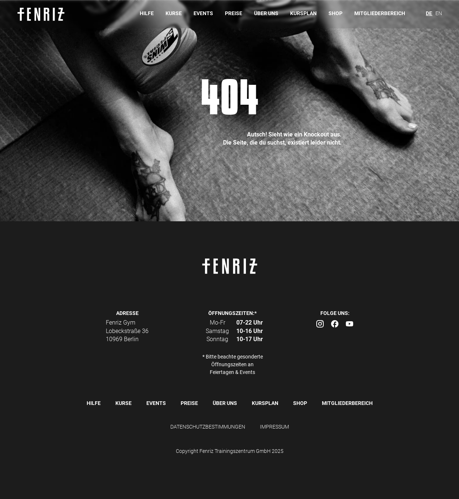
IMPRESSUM (274, 427)
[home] (44, 14)
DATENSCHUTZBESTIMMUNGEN (207, 427)
